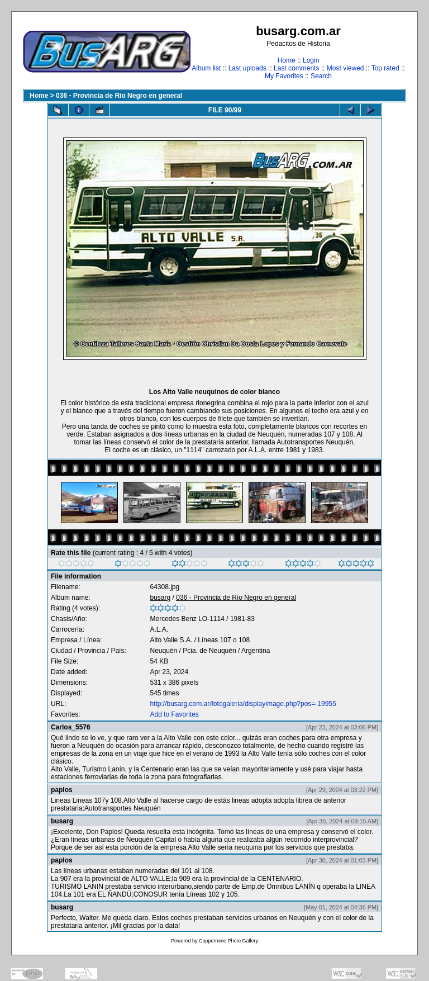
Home (286, 60)
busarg (160, 597)
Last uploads (247, 68)
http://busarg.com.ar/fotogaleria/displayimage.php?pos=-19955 (243, 704)
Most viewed (345, 68)
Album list (206, 68)
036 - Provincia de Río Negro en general (119, 95)
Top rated (385, 68)
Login (311, 60)
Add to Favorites (174, 714)
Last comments (296, 68)
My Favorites (284, 76)
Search (321, 76)
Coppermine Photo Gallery (228, 941)
